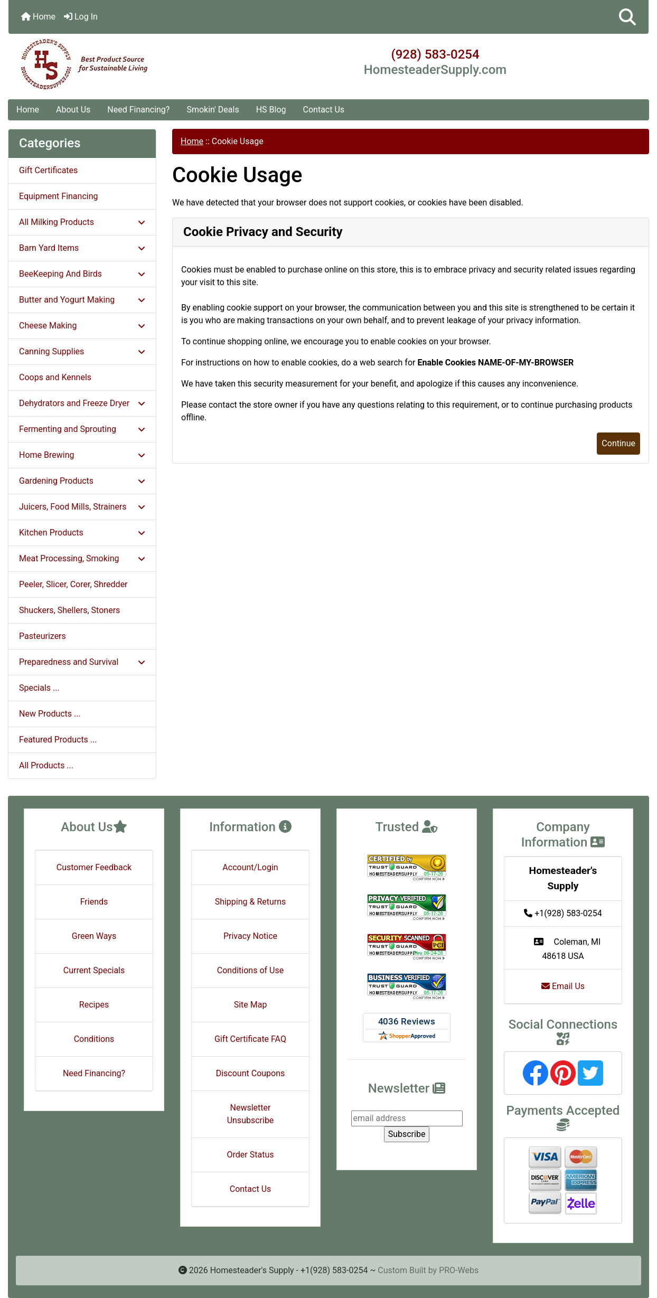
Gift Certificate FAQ (250, 1039)
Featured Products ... (58, 740)
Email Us (563, 986)
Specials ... (39, 688)
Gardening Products (82, 481)
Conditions (94, 1039)
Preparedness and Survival (82, 662)
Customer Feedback (94, 867)
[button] (627, 17)
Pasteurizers (42, 636)
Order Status (250, 1155)
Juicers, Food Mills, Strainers (82, 507)
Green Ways (94, 936)
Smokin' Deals (212, 110)
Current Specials (94, 970)
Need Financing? (138, 110)
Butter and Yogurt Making (82, 300)
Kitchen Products (82, 533)
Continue (618, 443)
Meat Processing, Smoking (82, 558)
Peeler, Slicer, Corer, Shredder (73, 584)
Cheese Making (82, 326)
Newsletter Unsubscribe (250, 1114)
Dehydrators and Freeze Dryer (82, 403)
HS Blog (271, 110)
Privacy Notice (250, 936)
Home (38, 17)
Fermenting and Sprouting (82, 429)
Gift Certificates (48, 170)
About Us (73, 110)
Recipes (94, 1005)
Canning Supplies (82, 351)
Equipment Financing (58, 196)
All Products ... (46, 765)
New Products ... (50, 714)
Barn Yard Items (82, 248)
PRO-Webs (458, 1270)
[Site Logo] (115, 64)
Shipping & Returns (250, 902)
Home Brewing (82, 455)
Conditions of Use (250, 970)
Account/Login (250, 867)
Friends (94, 902)
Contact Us (324, 110)
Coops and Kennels (55, 377)
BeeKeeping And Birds (82, 274)
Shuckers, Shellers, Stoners (69, 610)
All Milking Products (82, 222)
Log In (81, 17)
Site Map (250, 1005)
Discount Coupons (250, 1073)
